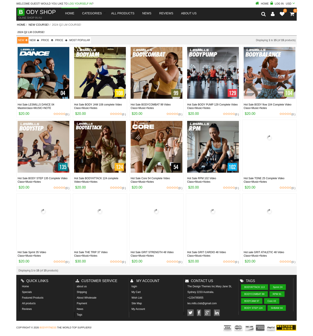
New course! (38, 24)
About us (188, 13)
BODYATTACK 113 (254, 287)
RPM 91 (277, 294)
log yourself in (80, 3)
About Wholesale (87, 297)
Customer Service (96, 281)
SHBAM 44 (277, 308)
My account (145, 281)
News (146, 13)
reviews (166, 13)
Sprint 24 (278, 287)
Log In (277, 3)
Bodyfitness (48, 327)
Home (262, 3)
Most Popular (79, 40)
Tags (79, 314)
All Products (123, 13)
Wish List (137, 297)
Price (47, 40)
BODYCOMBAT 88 (254, 294)
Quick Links (34, 281)
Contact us (199, 281)
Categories (92, 13)
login (134, 286)
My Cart (136, 292)
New (23, 40)
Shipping (82, 292)
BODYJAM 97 (251, 301)
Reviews (27, 309)
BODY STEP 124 (253, 308)
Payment (82, 303)
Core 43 (271, 301)
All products (29, 303)
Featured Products (32, 297)
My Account (138, 309)
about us (82, 286)
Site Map (137, 303)
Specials (27, 292)
